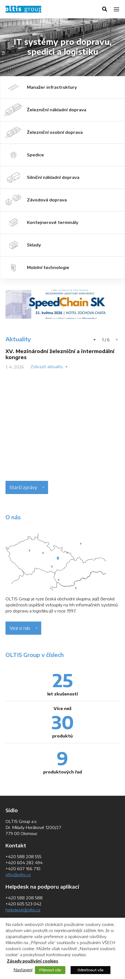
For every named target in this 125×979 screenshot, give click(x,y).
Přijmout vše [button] (50, 970)
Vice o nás (20, 628)
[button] (117, 340)
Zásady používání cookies (32, 961)
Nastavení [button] (22, 969)
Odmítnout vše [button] (90, 970)
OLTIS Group (23, 9)
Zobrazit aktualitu (46, 366)
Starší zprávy (23, 487)
